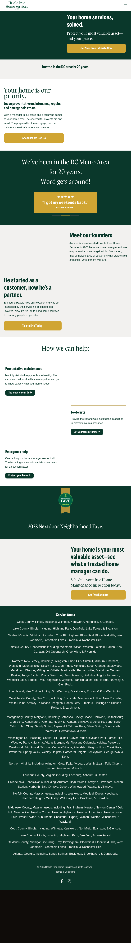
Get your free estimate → (87, 432)
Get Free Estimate (98, 595)
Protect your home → (19, 475)
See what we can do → (20, 392)
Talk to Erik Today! (32, 326)
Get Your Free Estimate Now (96, 48)
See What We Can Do (34, 138)
